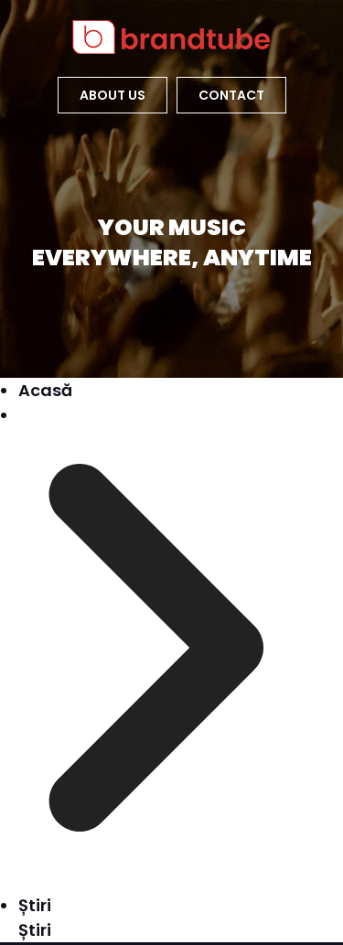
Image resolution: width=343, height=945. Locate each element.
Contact (231, 95)
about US (112, 95)
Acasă (45, 390)
